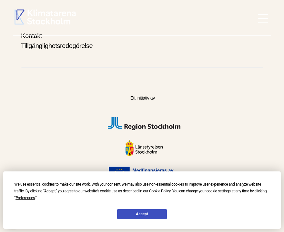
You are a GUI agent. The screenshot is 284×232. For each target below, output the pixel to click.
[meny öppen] (263, 18)
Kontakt (31, 35)
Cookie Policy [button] (159, 191)
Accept (142, 214)
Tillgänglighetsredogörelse (57, 45)
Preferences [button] (25, 198)
